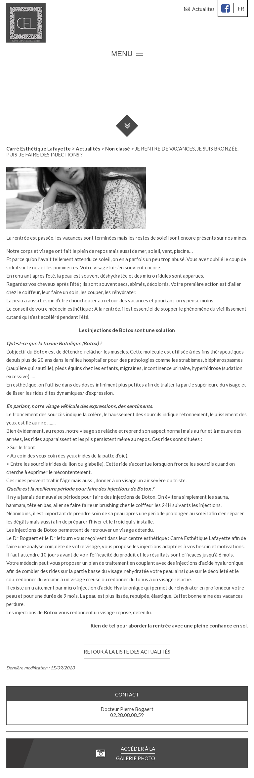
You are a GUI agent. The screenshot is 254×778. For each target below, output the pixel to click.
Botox (40, 352)
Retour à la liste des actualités (127, 652)
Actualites (199, 9)
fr (241, 9)
